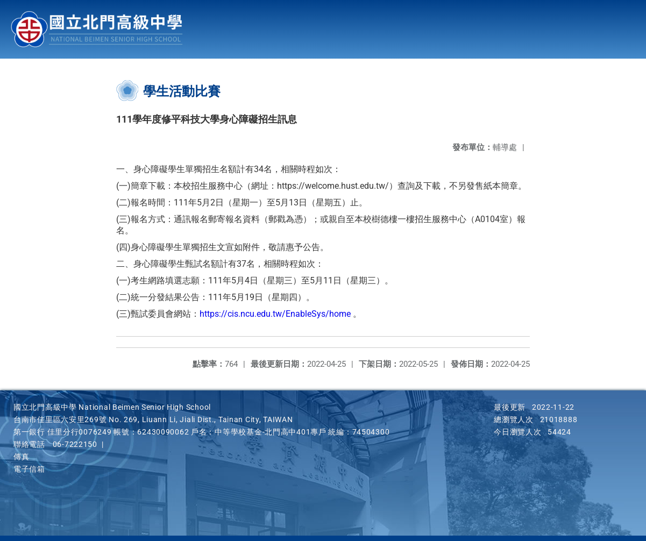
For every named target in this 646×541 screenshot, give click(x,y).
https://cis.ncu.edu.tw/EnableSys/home (275, 314)
